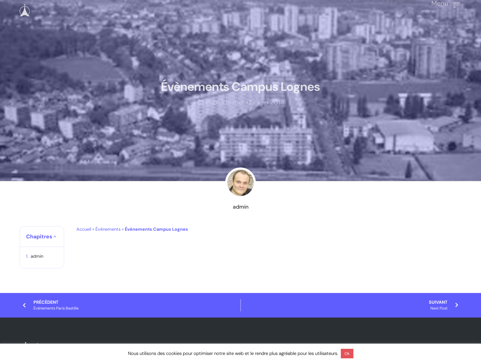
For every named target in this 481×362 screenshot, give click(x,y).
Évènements (108, 229)
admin (37, 256)
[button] (55, 236)
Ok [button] (347, 353)
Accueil (83, 229)
